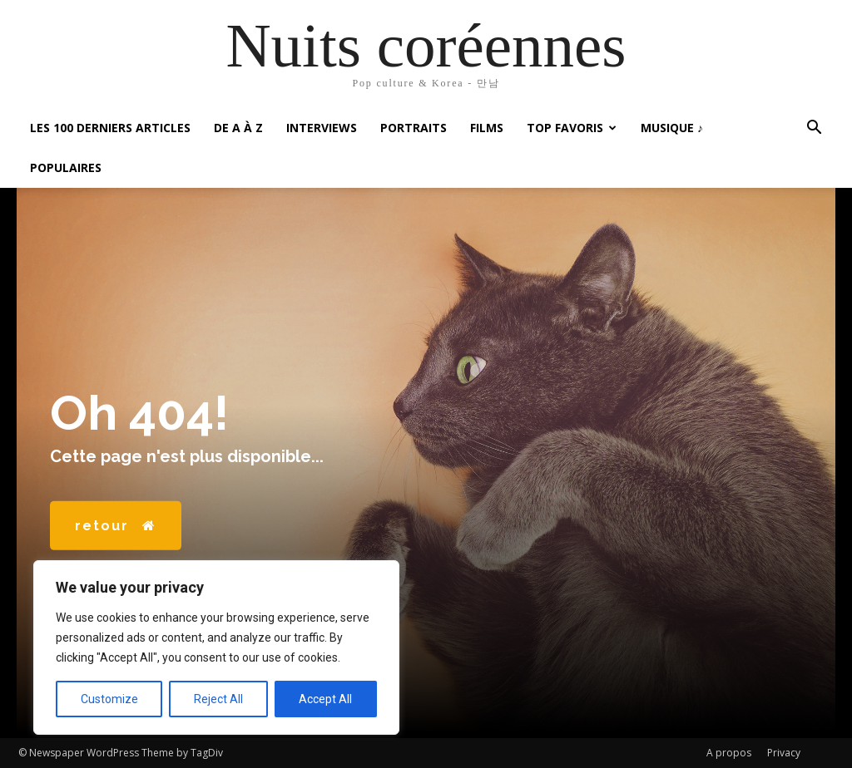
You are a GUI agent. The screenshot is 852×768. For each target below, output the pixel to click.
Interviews (321, 127)
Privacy (783, 753)
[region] (216, 647)
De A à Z (238, 127)
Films (486, 127)
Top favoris (572, 127)
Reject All (218, 699)
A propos (728, 753)
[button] (814, 129)
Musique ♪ (672, 127)
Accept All (325, 699)
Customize (109, 699)
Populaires (66, 167)
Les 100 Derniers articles (110, 127)
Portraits (413, 127)
